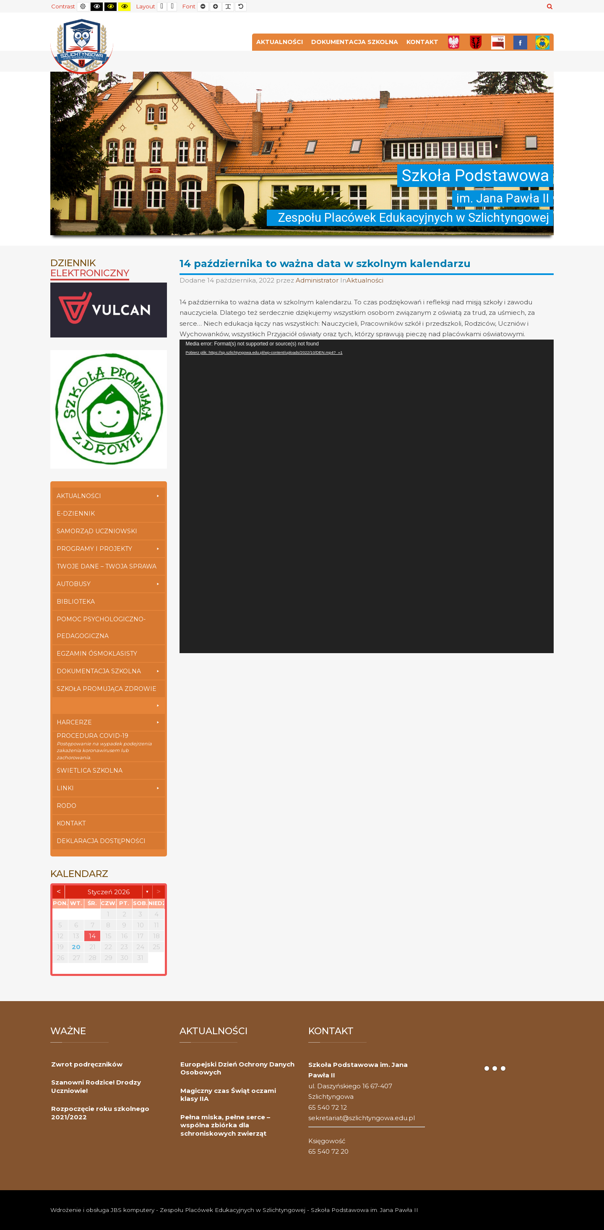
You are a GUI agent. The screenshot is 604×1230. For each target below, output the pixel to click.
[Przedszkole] (542, 42)
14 (92, 936)
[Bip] (498, 42)
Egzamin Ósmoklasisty (97, 653)
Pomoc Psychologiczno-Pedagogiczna (101, 627)
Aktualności (279, 42)
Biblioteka (76, 601)
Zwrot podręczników (86, 1064)
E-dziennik (76, 513)
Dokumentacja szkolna (354, 42)
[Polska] (454, 42)
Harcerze (109, 722)
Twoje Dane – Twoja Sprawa (106, 566)
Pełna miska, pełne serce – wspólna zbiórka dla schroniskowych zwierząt (225, 1125)
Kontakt (422, 42)
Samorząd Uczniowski (97, 531)
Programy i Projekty (109, 548)
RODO (66, 806)
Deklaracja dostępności (101, 841)
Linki (109, 788)
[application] (367, 496)
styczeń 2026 (109, 892)
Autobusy (109, 584)
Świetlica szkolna (89, 770)
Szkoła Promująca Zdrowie (109, 691)
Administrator (318, 280)
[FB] (520, 42)
